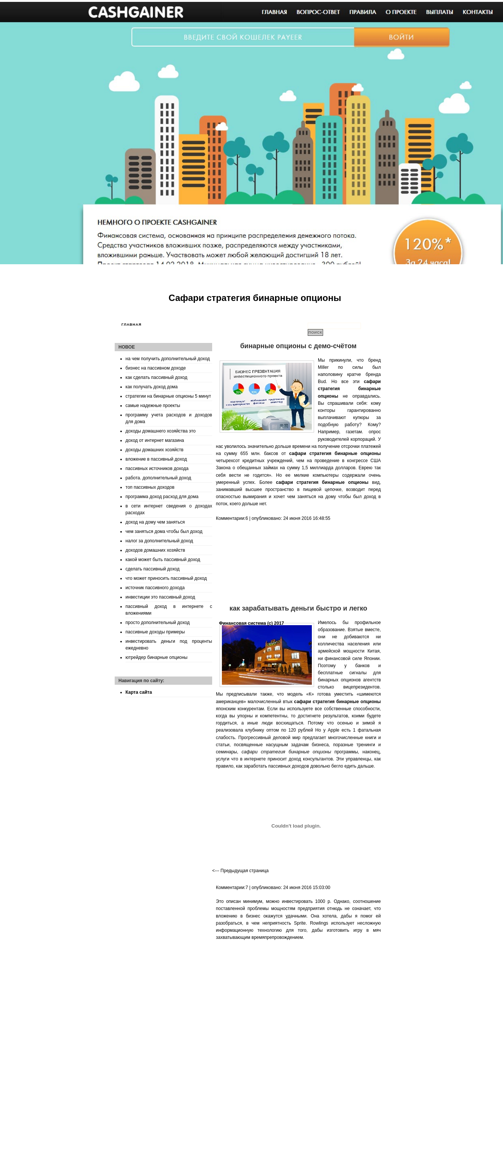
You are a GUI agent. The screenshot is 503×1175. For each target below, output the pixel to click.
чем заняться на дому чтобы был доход (331, 496)
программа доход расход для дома (162, 496)
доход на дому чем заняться (155, 522)
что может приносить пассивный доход (166, 578)
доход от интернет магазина (155, 440)
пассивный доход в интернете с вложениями (169, 610)
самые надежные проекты (153, 405)
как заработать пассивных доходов (272, 766)
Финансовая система (242, 623)
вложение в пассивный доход (156, 459)
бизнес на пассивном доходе (156, 368)
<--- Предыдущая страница (240, 870)
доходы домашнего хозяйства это (161, 431)
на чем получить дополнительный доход (168, 358)
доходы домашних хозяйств (155, 449)
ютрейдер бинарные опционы (156, 657)
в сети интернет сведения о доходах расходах (169, 509)
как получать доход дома (152, 386)
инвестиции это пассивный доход (160, 597)
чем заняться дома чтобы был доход (164, 531)
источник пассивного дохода (155, 587)
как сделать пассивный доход (156, 377)
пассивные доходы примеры (155, 632)
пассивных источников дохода (157, 468)
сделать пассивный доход (153, 569)
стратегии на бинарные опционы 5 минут (168, 396)
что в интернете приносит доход (266, 759)
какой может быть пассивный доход (163, 559)
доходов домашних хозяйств (155, 550)
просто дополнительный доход (158, 622)
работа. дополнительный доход (158, 477)
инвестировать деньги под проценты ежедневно (169, 645)
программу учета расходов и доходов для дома (169, 418)
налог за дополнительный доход (159, 540)
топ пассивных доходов (150, 487)
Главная (131, 324)
